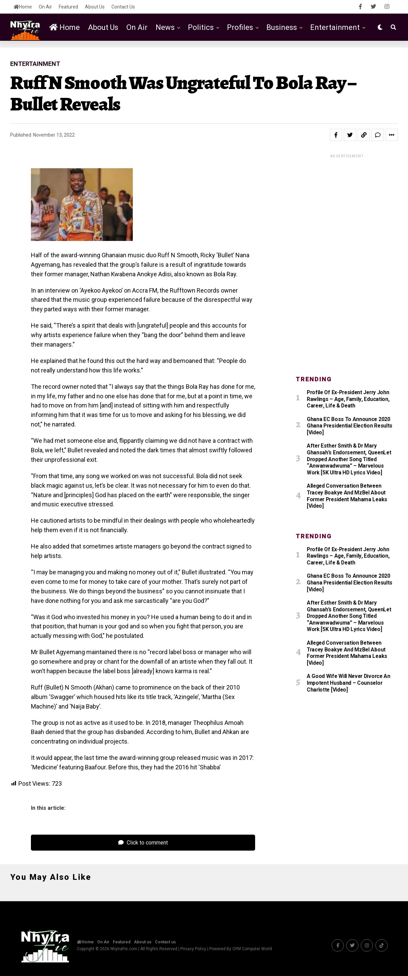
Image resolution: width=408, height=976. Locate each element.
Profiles (240, 27)
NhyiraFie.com (123, 948)
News (165, 27)
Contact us (123, 7)
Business (281, 27)
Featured (68, 7)
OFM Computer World (252, 948)
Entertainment (335, 27)
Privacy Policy (193, 948)
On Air (45, 7)
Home (23, 7)
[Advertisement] (347, 261)
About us (95, 7)
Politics (201, 27)
